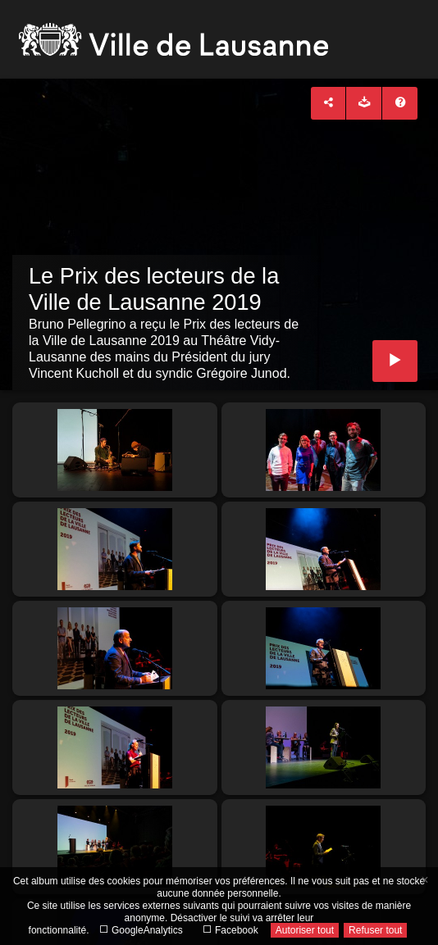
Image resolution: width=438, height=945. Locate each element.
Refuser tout (375, 930)
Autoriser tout (305, 930)
